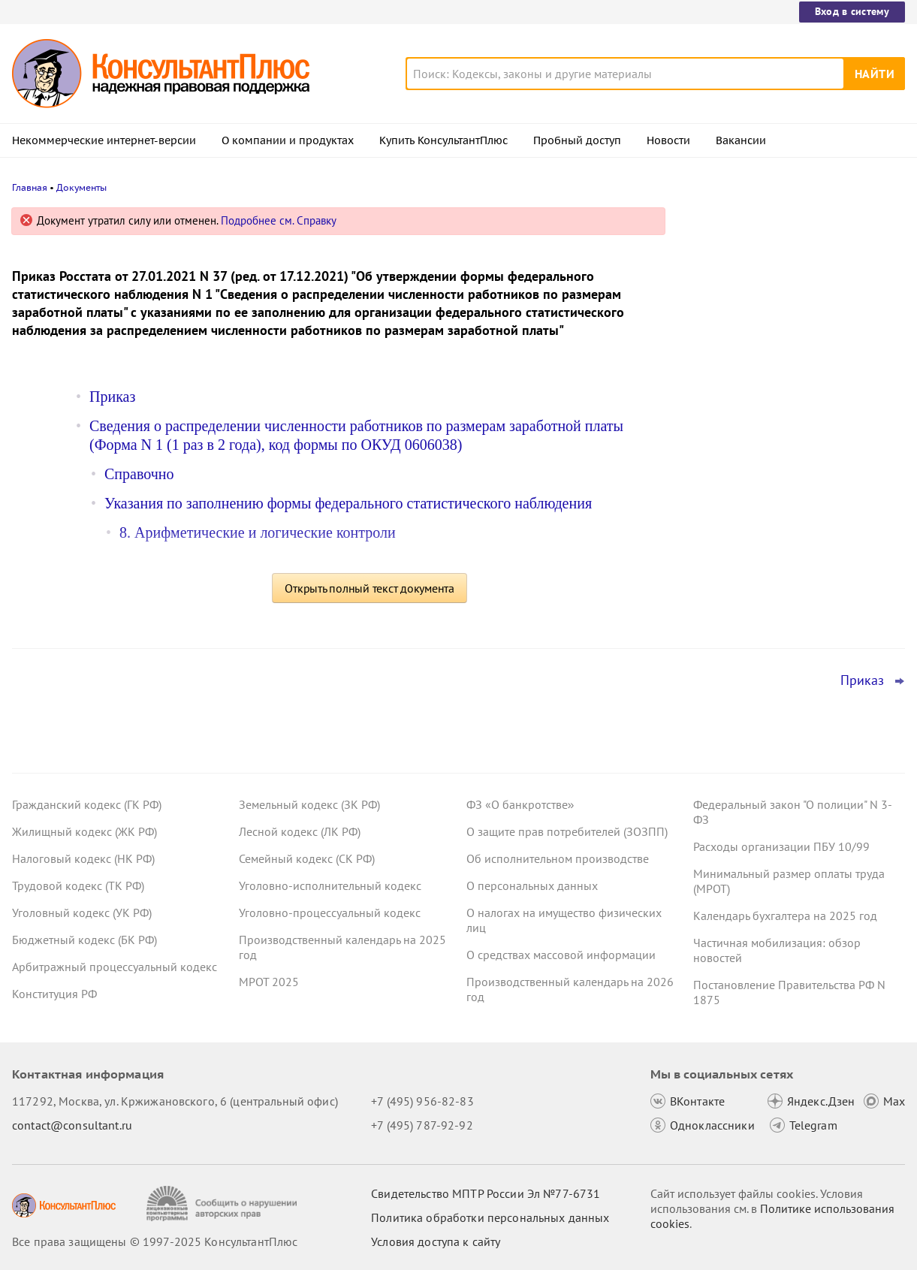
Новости (668, 140)
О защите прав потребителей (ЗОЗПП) (567, 831)
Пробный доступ (577, 140)
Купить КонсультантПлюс (443, 140)
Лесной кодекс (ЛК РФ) (299, 831)
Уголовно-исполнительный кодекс (330, 885)
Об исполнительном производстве (557, 858)
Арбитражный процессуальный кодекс (114, 966)
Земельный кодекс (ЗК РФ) (309, 804)
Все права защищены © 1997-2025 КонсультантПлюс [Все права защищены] (154, 1241)
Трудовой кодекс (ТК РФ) (78, 885)
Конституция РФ (54, 993)
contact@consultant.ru (72, 1125)
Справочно (138, 474)
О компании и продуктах (288, 140)
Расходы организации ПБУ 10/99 (781, 846)
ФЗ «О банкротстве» (520, 804)
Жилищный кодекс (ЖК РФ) (84, 831)
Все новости (726, 588)
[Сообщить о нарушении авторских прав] (223, 1203)
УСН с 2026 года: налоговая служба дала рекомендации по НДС (784, 383)
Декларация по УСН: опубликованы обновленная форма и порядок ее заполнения (784, 458)
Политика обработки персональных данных (490, 1217)
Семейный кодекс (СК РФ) (307, 858)
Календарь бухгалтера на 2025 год (785, 915)
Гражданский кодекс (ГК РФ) (86, 804)
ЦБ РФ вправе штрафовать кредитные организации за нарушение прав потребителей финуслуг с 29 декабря (790, 539)
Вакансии (741, 140)
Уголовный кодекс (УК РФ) (82, 912)
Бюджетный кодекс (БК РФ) (84, 939)
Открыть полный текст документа (369, 588)
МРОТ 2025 (269, 981)
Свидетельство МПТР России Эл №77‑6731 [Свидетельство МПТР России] (485, 1193)
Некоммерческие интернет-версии (104, 140)
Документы (81, 187)
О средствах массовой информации (561, 954)
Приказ (112, 396)
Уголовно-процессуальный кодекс (330, 912)
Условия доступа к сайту (435, 1241)
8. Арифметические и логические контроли (257, 532)
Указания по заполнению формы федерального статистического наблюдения (348, 503)
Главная (29, 187)
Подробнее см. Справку (278, 220)
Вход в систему (852, 11)
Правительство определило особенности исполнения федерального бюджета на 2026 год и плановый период (791, 302)
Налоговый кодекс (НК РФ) (83, 858)
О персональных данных (532, 885)
